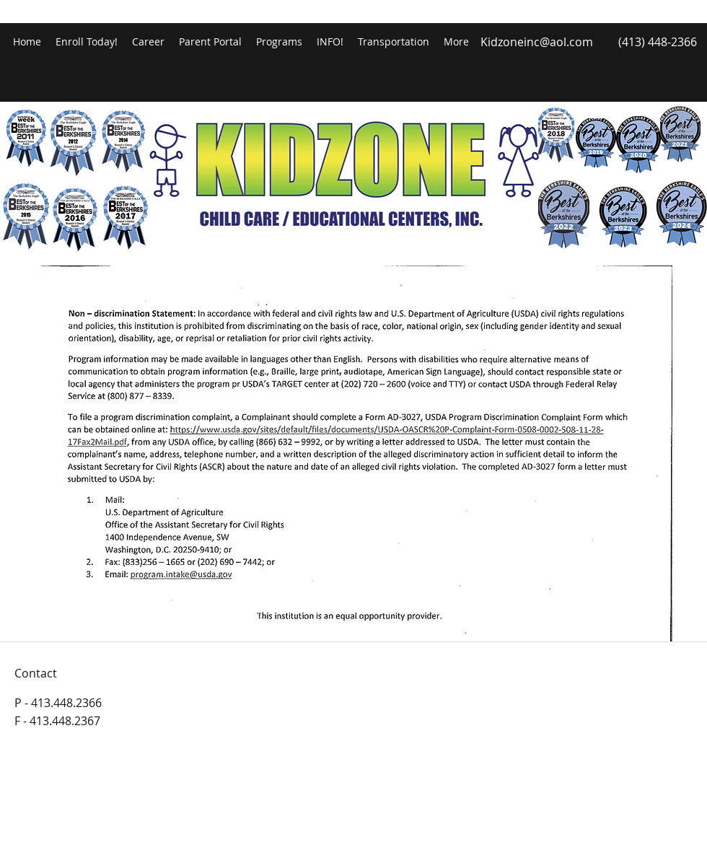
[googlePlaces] (685, 14)
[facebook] (663, 14)
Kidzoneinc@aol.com (536, 42)
